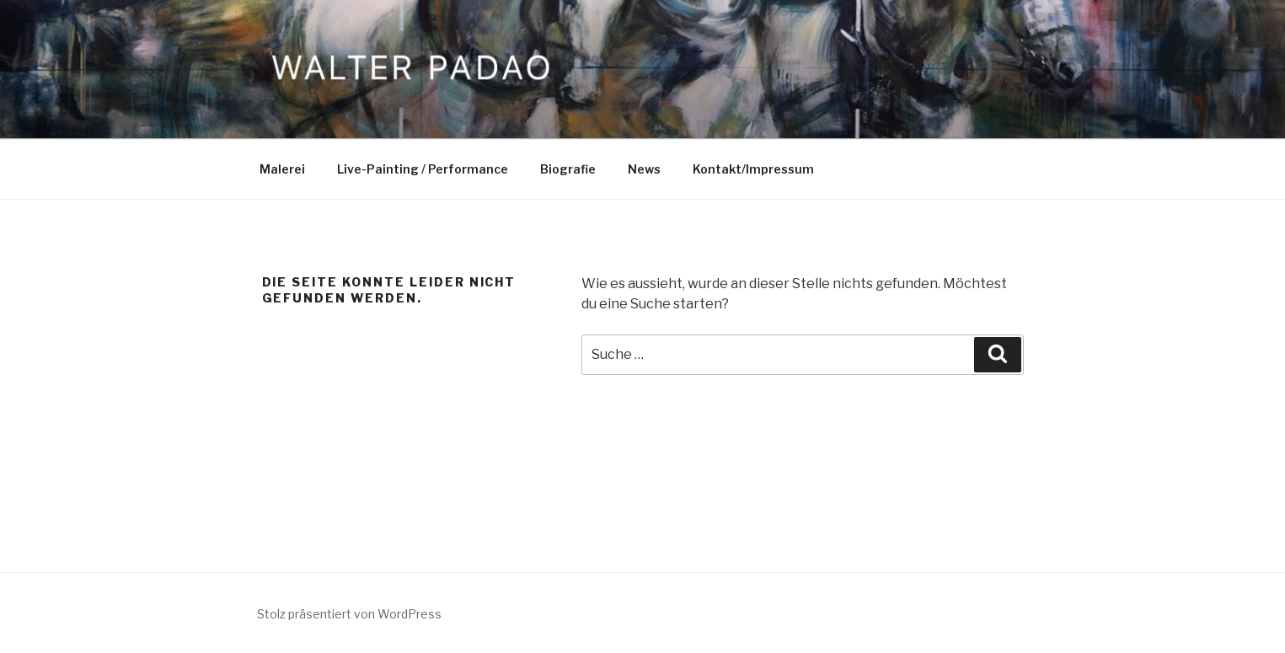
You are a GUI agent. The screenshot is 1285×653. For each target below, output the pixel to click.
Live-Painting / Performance (422, 169)
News (644, 169)
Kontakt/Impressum (753, 169)
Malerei (282, 169)
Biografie (568, 169)
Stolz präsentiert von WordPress (349, 614)
